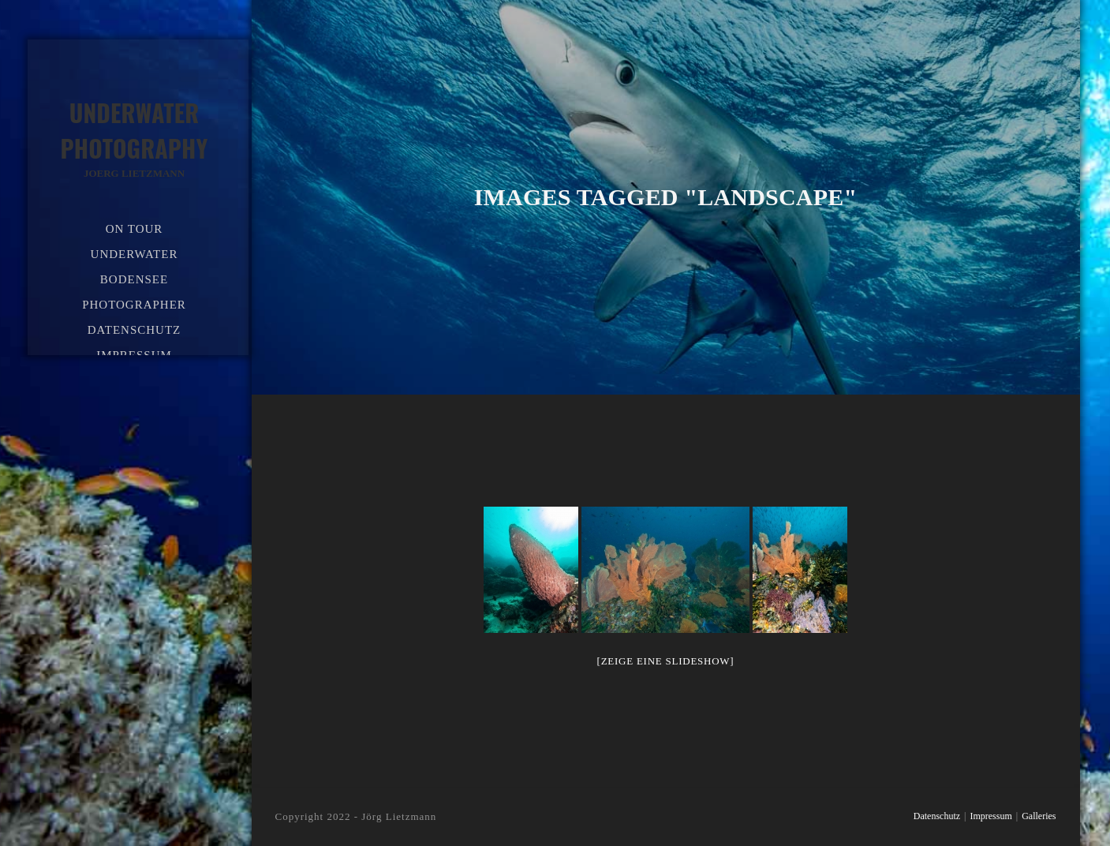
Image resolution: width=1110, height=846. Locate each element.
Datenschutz (937, 816)
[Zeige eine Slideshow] (665, 661)
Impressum (990, 816)
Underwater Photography (134, 138)
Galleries (1039, 816)
